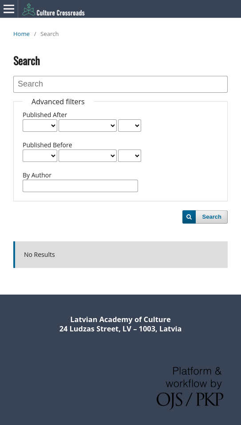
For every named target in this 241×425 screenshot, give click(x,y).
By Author (37, 175)
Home (21, 34)
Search (211, 216)
